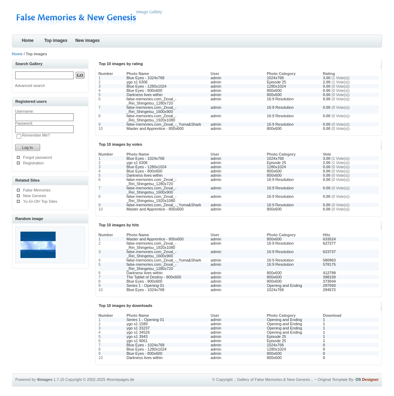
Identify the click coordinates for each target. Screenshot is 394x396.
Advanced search (30, 85)
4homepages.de (120, 379)
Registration (33, 163)
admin (216, 78)
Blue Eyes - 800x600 (144, 90)
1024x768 (275, 78)
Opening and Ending (284, 285)
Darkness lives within (144, 95)
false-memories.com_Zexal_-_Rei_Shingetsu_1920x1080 (151, 118)
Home (27, 40)
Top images (56, 40)
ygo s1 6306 (137, 82)
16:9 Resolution (280, 99)
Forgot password (37, 157)
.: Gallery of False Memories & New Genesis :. (273, 379)
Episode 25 (276, 82)
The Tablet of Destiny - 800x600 (153, 277)
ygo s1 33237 (138, 328)
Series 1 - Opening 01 (145, 285)
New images (87, 40)
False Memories (37, 190)
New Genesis (34, 196)
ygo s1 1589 (137, 324)
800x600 (274, 90)
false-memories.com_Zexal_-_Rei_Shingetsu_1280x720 (151, 101)
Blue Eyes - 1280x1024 (146, 86)
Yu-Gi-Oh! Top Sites (40, 201)
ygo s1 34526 (138, 332)
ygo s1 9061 (137, 341)
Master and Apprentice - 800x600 (154, 128)
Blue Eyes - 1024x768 (145, 78)
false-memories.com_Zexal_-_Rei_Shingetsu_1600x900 (151, 109)
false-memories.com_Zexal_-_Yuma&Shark (163, 124)
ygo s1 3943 (137, 336)
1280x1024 (276, 86)
